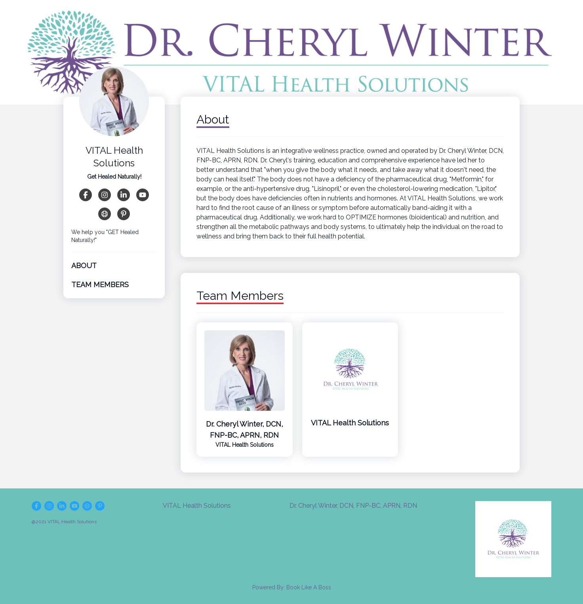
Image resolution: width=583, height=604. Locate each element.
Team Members (100, 284)
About (84, 265)
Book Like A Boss (308, 587)
